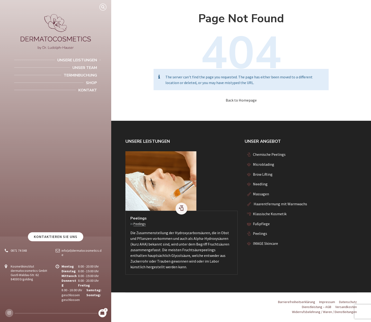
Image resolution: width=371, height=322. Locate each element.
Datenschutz (348, 302)
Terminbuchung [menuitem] (80, 75)
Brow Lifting (263, 174)
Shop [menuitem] (91, 82)
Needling (260, 184)
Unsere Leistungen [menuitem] (77, 60)
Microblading (263, 164)
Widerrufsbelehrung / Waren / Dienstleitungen (324, 312)
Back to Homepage (241, 100)
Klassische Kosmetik (270, 213)
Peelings (138, 218)
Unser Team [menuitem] (84, 67)
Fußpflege (261, 223)
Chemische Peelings (269, 154)
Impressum (327, 302)
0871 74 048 (19, 250)
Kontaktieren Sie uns (55, 236)
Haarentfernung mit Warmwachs (280, 203)
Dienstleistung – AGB (316, 307)
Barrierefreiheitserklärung (296, 302)
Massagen (261, 194)
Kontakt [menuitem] (87, 90)
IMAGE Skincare (265, 243)
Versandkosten (346, 307)
